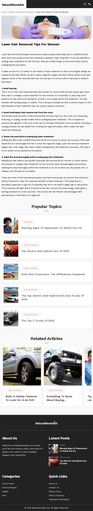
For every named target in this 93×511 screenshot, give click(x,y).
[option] (21, 376)
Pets (4, 495)
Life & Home (8, 483)
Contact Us (54, 487)
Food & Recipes (9, 487)
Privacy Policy (55, 491)
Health (5, 491)
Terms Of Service (56, 495)
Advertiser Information (59, 499)
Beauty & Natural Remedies (21, 12)
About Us (53, 483)
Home (4, 12)
